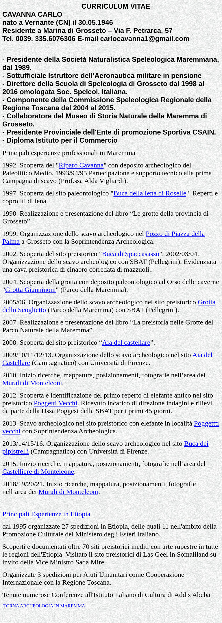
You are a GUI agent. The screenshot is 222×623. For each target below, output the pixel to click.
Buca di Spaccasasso (130, 254)
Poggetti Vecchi (55, 403)
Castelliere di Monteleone (38, 471)
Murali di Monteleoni (32, 383)
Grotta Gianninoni (30, 289)
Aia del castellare (126, 342)
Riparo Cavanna (81, 165)
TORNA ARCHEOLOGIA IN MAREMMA (44, 605)
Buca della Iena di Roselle (149, 193)
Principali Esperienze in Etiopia (46, 514)
